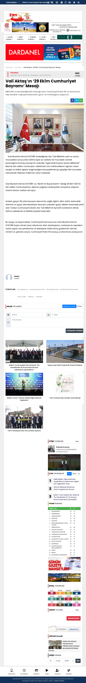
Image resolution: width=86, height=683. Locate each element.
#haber (39, 297)
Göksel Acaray (62, 447)
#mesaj (31, 297)
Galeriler (36, 672)
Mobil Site (11, 672)
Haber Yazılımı (59, 681)
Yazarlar (57, 672)
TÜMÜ (77, 441)
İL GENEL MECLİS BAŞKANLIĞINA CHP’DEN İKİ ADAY (66, 450)
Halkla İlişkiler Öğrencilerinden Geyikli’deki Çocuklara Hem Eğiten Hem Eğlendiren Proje (63, 481)
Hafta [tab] (74, 474)
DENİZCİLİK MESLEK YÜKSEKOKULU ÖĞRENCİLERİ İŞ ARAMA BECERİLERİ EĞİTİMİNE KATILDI (63, 646)
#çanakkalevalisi (37, 289)
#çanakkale (22, 289)
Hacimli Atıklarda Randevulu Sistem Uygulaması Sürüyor (61, 488)
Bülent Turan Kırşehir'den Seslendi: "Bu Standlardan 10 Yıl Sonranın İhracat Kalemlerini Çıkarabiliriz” (63, 497)
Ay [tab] (79, 474)
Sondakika (24, 672)
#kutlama (21, 297)
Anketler (69, 672)
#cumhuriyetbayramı (69, 289)
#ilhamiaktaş (52, 289)
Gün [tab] (69, 474)
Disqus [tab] (79, 306)
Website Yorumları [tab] (69, 306)
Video (47, 672)
